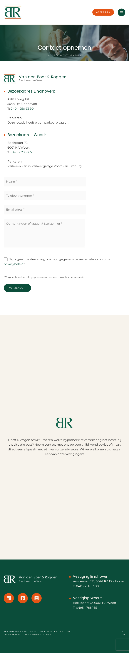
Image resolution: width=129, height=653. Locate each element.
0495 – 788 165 (21, 152)
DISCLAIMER (32, 635)
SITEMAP (47, 635)
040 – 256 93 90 (22, 108)
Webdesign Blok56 (58, 631)
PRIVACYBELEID (12, 635)
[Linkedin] (9, 598)
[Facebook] (23, 598)
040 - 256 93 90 (87, 586)
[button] (103, 12)
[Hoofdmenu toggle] (121, 12)
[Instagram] (36, 598)
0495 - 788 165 (86, 607)
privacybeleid (14, 264)
